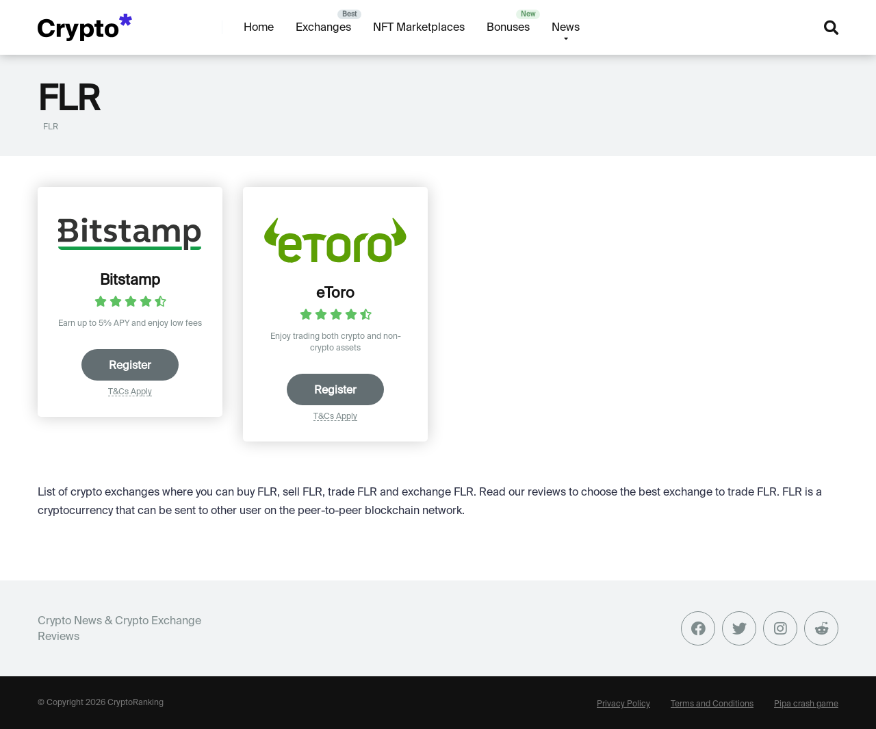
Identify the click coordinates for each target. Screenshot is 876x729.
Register (130, 365)
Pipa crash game (806, 703)
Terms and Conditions (712, 703)
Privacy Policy (623, 703)
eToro (335, 292)
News (566, 27)
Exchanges (323, 27)
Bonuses (508, 27)
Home (259, 27)
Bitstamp (130, 279)
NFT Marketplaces (419, 27)
